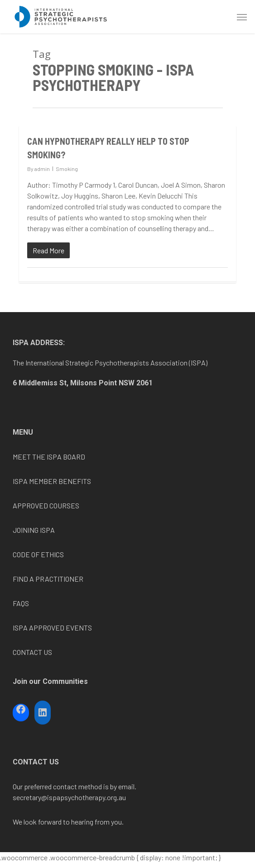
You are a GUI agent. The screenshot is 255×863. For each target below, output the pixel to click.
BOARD (73, 456)
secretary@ (30, 797)
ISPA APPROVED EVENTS (52, 627)
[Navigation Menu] (242, 16)
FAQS (21, 603)
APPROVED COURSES (46, 505)
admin (42, 169)
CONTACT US (32, 652)
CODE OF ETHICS (38, 554)
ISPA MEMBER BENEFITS (52, 481)
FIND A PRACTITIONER (48, 578)
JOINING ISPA (34, 530)
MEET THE (30, 456)
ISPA (54, 456)
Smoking (67, 169)
